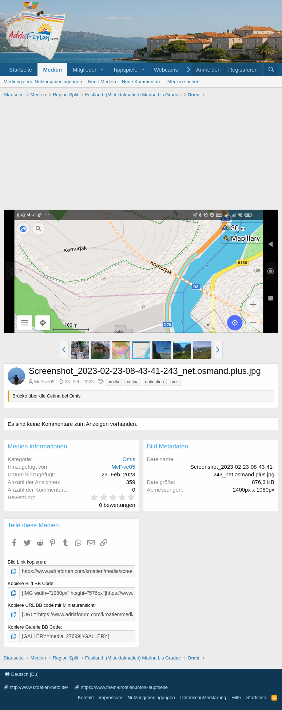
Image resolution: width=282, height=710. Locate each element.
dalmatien (154, 381)
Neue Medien (102, 81)
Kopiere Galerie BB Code (34, 625)
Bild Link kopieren (26, 562)
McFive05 (44, 381)
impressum (110, 695)
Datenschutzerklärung (203, 695)
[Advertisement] (141, 155)
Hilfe (236, 695)
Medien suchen (183, 81)
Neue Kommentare (142, 81)
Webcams (166, 69)
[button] (102, 69)
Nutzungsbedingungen (151, 695)
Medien (52, 69)
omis (174, 381)
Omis (129, 459)
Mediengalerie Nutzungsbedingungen (43, 81)
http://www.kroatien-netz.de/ (39, 685)
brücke (113, 381)
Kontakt (86, 695)
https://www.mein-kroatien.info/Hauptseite (124, 685)
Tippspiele (125, 69)
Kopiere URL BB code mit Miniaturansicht (51, 604)
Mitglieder (84, 69)
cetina (133, 381)
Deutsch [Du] (22, 672)
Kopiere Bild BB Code (30, 583)
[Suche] (271, 69)
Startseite (20, 69)
